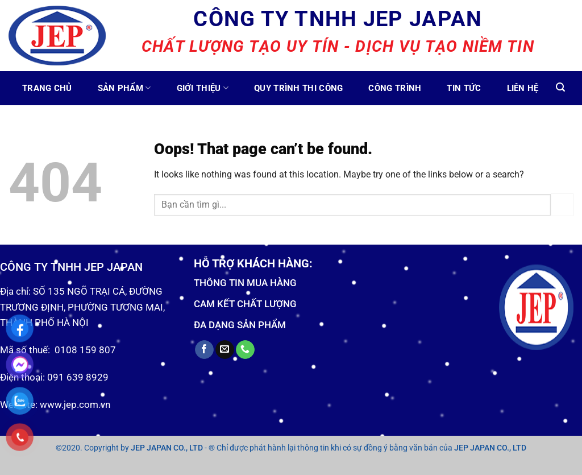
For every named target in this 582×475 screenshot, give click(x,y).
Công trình (394, 88)
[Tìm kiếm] (560, 87)
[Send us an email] (224, 350)
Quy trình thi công (298, 88)
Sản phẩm (124, 87)
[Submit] (562, 204)
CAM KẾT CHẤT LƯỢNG (245, 303)
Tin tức (464, 88)
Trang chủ (47, 88)
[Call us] (245, 350)
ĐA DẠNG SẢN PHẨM (240, 325)
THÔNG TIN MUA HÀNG (245, 282)
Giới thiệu (203, 87)
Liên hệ (523, 88)
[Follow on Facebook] (204, 350)
